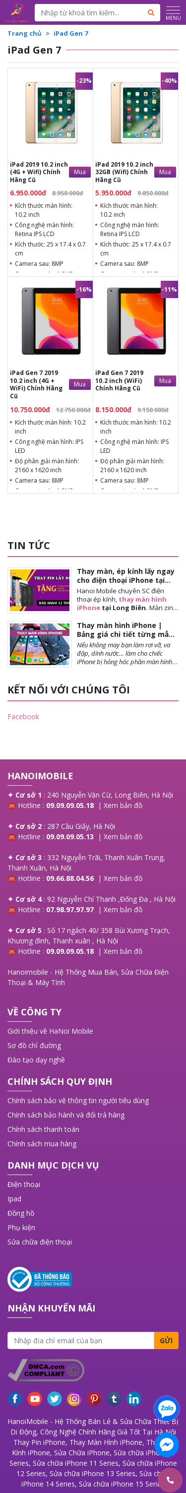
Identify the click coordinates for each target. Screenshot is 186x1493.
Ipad (14, 1198)
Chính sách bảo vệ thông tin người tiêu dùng (78, 1100)
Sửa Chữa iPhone (82, 1452)
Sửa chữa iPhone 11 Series (76, 1463)
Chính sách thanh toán (43, 1129)
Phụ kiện (21, 1227)
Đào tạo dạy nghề (36, 1059)
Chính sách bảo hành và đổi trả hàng (65, 1115)
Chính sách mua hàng (41, 1143)
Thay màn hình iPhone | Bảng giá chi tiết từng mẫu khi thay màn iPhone (125, 634)
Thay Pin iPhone (39, 1442)
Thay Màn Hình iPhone (105, 1442)
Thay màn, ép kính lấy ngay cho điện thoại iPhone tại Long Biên (126, 580)
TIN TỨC (28, 545)
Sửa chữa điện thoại (39, 1241)
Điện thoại (23, 1184)
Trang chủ (24, 33)
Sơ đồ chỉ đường (34, 1045)
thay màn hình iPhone (122, 603)
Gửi (166, 1340)
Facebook (23, 716)
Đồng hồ (20, 1213)
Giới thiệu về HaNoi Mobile (50, 1031)
